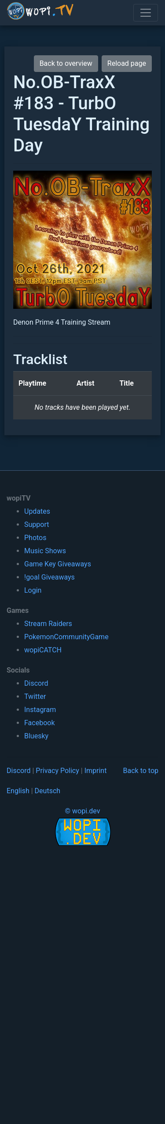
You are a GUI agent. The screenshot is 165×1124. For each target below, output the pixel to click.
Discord (36, 683)
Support (36, 524)
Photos (35, 537)
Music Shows (45, 551)
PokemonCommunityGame (66, 637)
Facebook (39, 723)
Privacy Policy (57, 770)
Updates (37, 511)
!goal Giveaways (49, 577)
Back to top (140, 770)
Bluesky (36, 736)
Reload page (126, 63)
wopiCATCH (43, 650)
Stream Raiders (48, 623)
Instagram (40, 709)
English (18, 791)
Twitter (35, 696)
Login (32, 590)
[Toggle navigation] (145, 12)
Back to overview (66, 63)
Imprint (95, 770)
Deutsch (47, 791)
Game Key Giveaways (57, 564)
